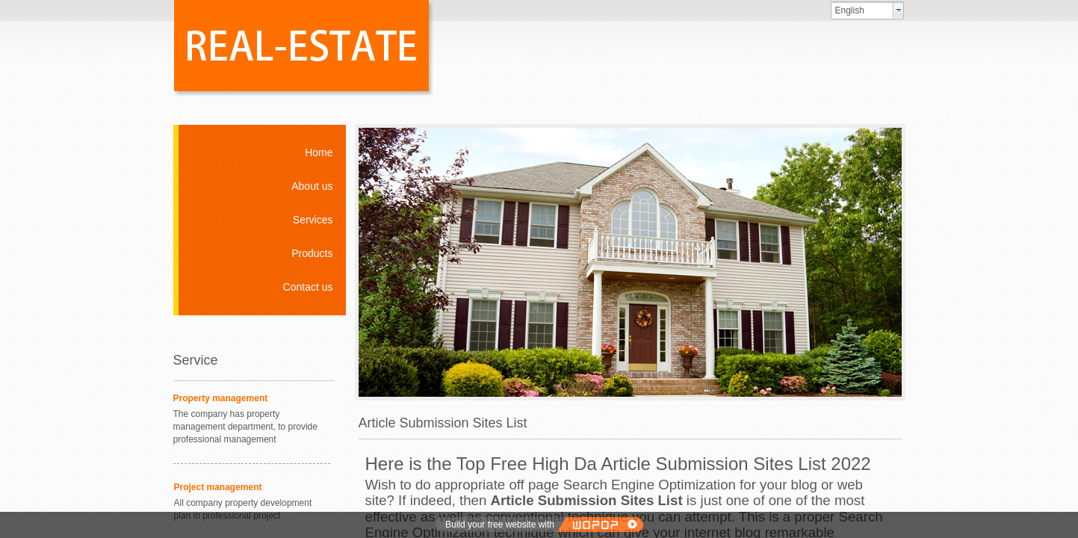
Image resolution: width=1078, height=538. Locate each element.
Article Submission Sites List (587, 500)
